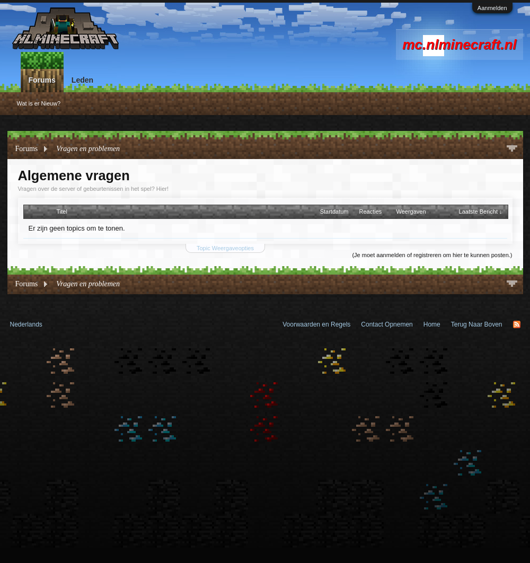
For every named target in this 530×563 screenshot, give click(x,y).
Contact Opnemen (386, 324)
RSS (516, 324)
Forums (42, 80)
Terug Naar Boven (476, 324)
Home (431, 324)
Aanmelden (492, 8)
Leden (82, 80)
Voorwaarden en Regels (316, 324)
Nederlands (26, 324)
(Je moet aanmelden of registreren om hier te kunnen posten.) (432, 255)
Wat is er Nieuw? (39, 103)
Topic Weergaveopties (225, 248)
